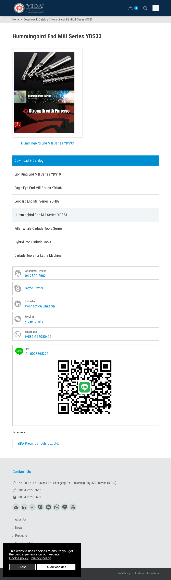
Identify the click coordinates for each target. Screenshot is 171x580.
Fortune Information (147, 573)
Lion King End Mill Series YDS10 (37, 174)
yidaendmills (34, 321)
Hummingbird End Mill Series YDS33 (47, 143)
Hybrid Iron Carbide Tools (32, 242)
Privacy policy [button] (41, 558)
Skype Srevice (34, 288)
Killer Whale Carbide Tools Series (38, 228)
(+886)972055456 (38, 336)
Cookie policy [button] (18, 558)
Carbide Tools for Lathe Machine (38, 255)
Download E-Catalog (36, 19)
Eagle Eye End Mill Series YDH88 (38, 188)
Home (16, 19)
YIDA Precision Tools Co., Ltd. (38, 443)
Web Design (124, 573)
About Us (21, 519)
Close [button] (22, 567)
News (18, 527)
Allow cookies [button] (56, 567)
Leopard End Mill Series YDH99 (37, 201)
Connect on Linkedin (40, 306)
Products (21, 536)
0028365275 (39, 353)
